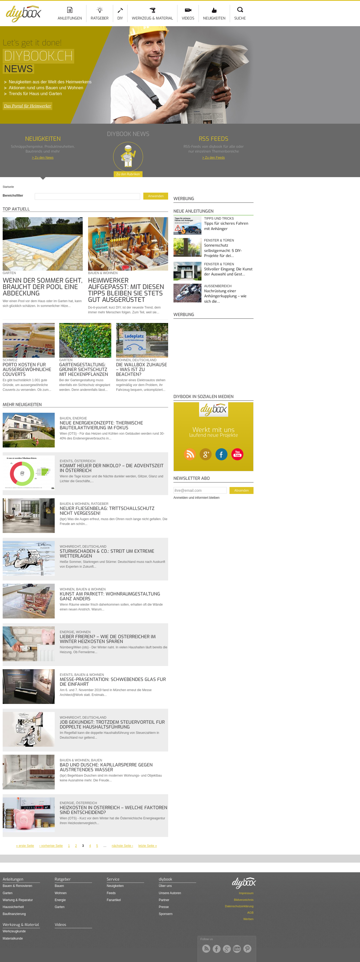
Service (113, 879)
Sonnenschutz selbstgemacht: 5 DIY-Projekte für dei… (223, 250)
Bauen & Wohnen (103, 273)
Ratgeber (100, 18)
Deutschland (144, 360)
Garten (9, 273)
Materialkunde (13, 938)
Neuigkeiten (214, 18)
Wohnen (123, 360)
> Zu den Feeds (213, 157)
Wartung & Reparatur (18, 900)
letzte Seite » (148, 846)
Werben (248, 919)
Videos (188, 18)
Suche (240, 18)
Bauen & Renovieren (17, 886)
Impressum (246, 893)
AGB (250, 912)
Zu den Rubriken (128, 174)
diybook (165, 879)
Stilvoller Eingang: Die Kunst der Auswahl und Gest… (228, 272)
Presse (164, 907)
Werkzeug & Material (152, 18)
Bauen (65, 418)
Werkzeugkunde (14, 931)
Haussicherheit (13, 907)
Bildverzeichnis (244, 899)
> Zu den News (42, 157)
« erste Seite (25, 846)
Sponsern (165, 914)
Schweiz (10, 360)
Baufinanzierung (14, 914)
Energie (80, 418)
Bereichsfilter (13, 195)
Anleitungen (70, 18)
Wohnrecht (70, 546)
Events (66, 461)
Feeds (111, 893)
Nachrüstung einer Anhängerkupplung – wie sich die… (225, 296)
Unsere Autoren (170, 893)
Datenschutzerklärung (239, 906)
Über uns (165, 886)
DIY (120, 18)
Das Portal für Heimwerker (27, 106)
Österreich (85, 461)
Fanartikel (114, 900)
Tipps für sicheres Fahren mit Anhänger (226, 226)
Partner (164, 900)
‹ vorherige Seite (51, 846)
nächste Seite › (122, 846)
